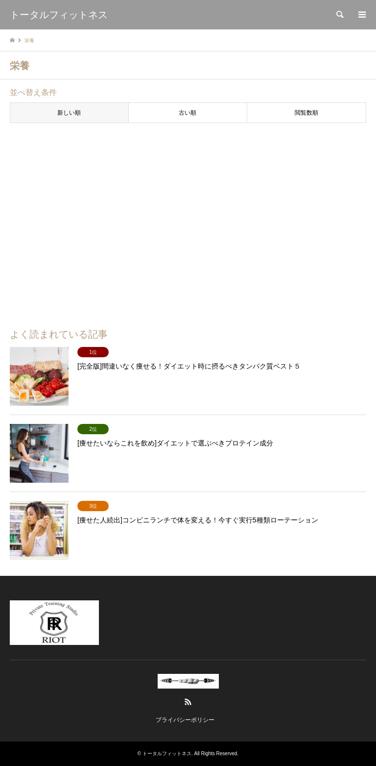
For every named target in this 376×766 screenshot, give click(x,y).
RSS (188, 701)
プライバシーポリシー (185, 720)
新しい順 (69, 112)
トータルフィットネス (166, 753)
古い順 (187, 112)
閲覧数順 (306, 112)
